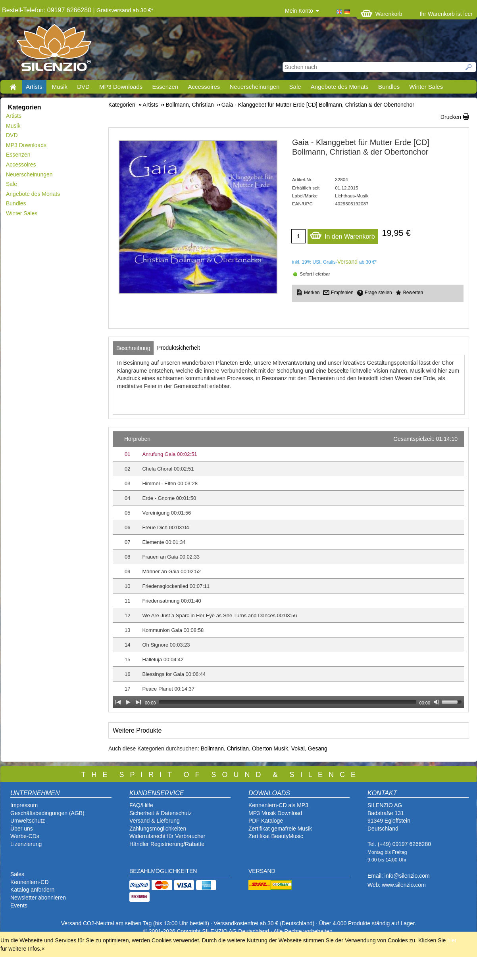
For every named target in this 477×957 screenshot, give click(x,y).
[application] (288, 569)
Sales (17, 874)
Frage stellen (378, 292)
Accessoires (204, 86)
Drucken (450, 117)
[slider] (287, 702)
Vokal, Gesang (309, 748)
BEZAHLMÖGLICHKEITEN (163, 871)
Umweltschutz (27, 820)
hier (451, 940)
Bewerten (413, 292)
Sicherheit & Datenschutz (160, 813)
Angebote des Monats (340, 86)
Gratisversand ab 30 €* (124, 10)
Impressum (24, 805)
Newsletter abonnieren (38, 897)
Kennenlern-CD (29, 882)
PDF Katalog (264, 820)
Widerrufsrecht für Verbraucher (167, 836)
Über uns (21, 828)
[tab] (133, 348)
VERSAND (261, 871)
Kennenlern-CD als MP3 (278, 805)
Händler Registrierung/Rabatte (166, 844)
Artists (34, 86)
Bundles (389, 86)
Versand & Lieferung (154, 820)
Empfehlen (342, 292)
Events (18, 905)
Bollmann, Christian (225, 748)
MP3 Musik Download (275, 813)
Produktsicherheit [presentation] (178, 348)
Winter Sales (426, 86)
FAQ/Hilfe (141, 805)
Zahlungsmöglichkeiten (157, 828)
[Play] (128, 702)
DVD (83, 86)
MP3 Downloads (120, 86)
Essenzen (165, 86)
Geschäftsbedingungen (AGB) (47, 813)
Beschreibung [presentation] (133, 348)
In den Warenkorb (342, 234)
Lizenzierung (26, 844)
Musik (59, 86)
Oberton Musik (270, 748)
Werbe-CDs (24, 836)
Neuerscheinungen (255, 86)
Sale (295, 86)
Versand (347, 261)
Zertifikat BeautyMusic (275, 836)
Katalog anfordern (32, 889)
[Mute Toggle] (436, 702)
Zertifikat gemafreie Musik (280, 828)
